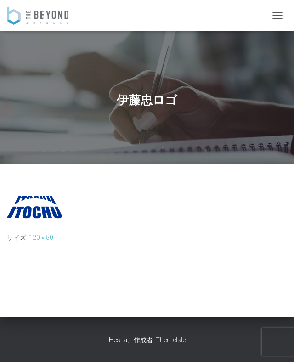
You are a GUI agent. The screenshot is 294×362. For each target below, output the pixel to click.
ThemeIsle (171, 340)
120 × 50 (41, 237)
